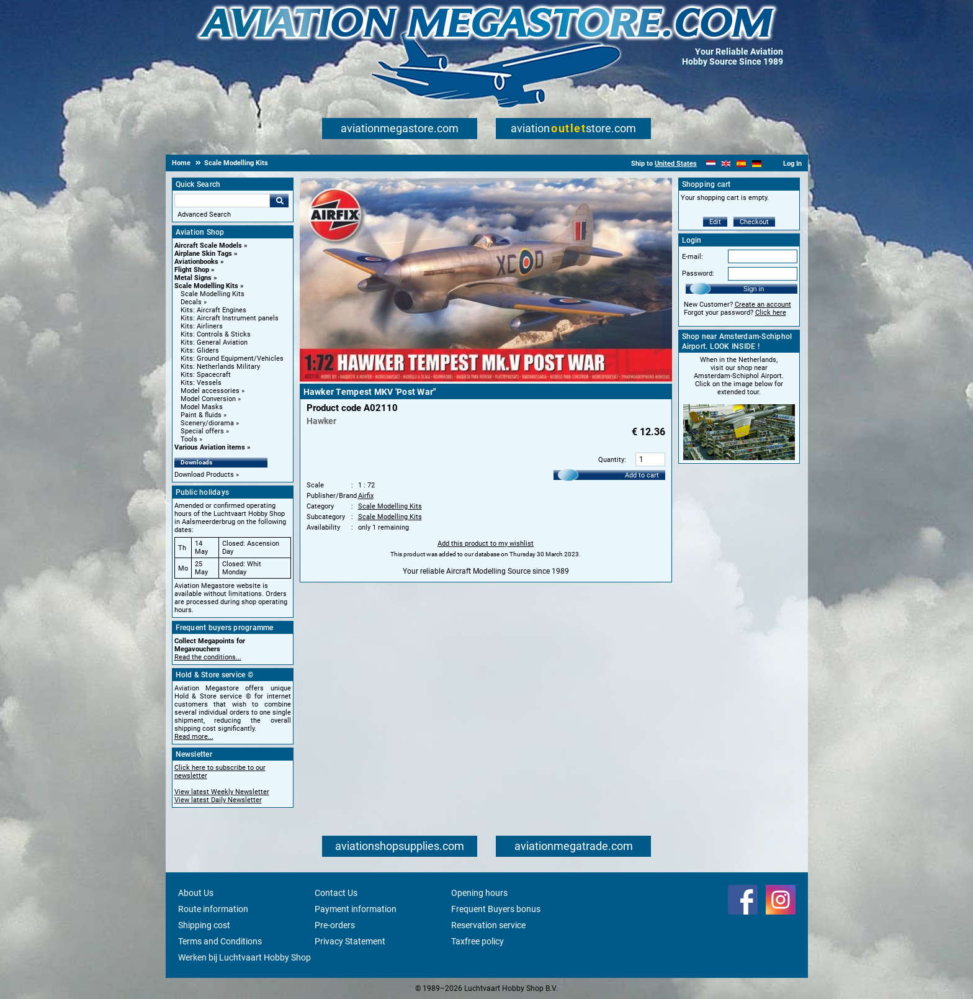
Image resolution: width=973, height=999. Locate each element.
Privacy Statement (350, 941)
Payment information (356, 909)
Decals (191, 302)
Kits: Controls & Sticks (216, 334)
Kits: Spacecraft (206, 375)
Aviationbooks (196, 262)
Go (279, 200)
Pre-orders (335, 925)
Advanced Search (204, 214)
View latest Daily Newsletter (218, 800)
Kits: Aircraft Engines (213, 310)
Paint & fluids (201, 415)
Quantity (611, 460)
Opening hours (479, 893)
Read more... (193, 737)
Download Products (204, 475)
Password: (698, 273)
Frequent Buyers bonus (495, 909)
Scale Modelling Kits (206, 286)
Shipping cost (204, 925)
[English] (726, 164)
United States (676, 164)
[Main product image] (486, 379)
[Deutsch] (756, 164)
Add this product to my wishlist (485, 544)
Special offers (202, 431)
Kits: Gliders (200, 350)
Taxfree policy (477, 941)
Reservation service (488, 925)
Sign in (753, 288)
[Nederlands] (710, 164)
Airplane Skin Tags (203, 254)
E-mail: (692, 257)
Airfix (366, 496)
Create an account (763, 305)
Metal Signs (193, 278)
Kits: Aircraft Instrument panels (230, 318)
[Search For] (222, 200)
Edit (715, 222)
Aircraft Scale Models (208, 246)
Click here (770, 313)
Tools (189, 439)
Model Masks (202, 407)
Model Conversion (208, 399)
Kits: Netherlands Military (220, 367)
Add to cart (642, 475)
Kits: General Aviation (214, 342)
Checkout (754, 222)
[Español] (741, 164)
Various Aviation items (209, 447)
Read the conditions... (207, 657)
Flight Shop (191, 270)
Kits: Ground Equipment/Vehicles (232, 359)
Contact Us (336, 893)
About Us (195, 893)
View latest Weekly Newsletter (221, 792)
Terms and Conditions (220, 941)
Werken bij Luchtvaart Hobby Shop (244, 957)
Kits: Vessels (201, 383)
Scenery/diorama (207, 423)
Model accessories (210, 391)
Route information (213, 909)
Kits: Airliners (202, 326)
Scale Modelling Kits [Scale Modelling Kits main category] (212, 294)
